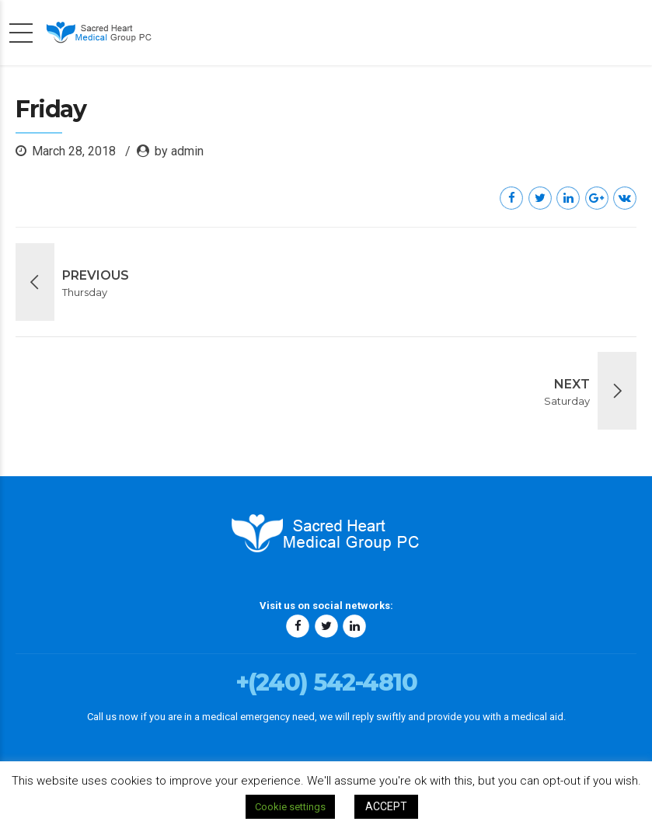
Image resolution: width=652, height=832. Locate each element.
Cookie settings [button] (290, 807)
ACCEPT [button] (386, 806)
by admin (179, 151)
